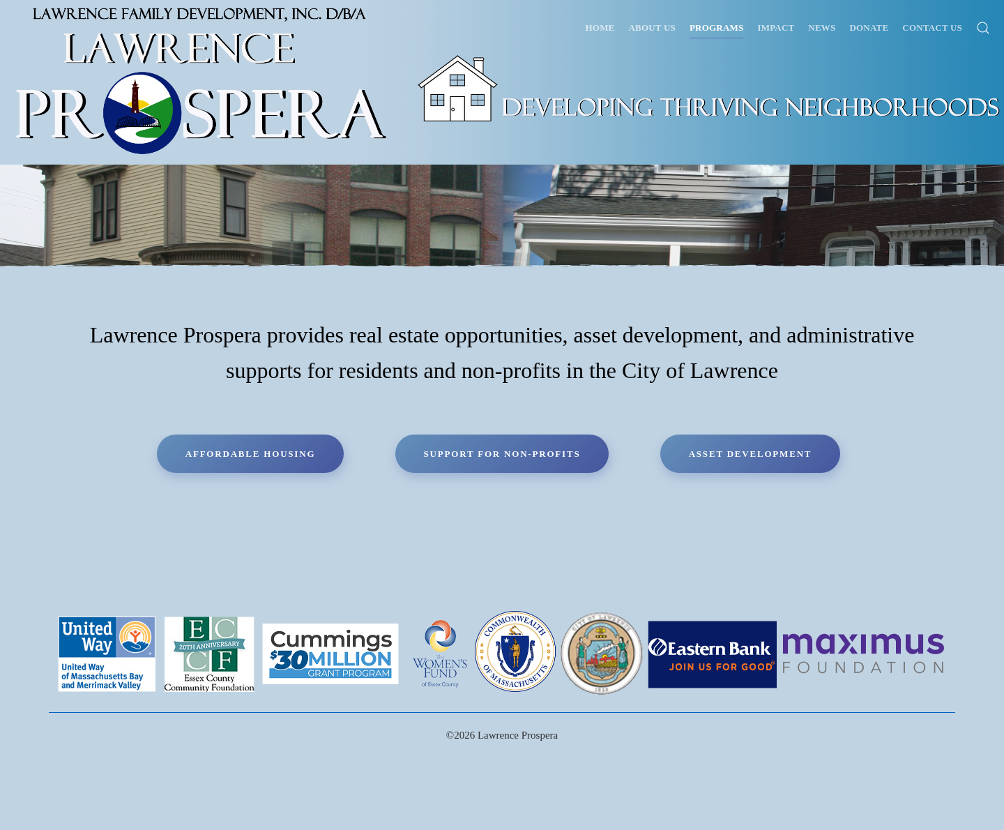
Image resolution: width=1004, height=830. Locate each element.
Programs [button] (716, 27)
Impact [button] (775, 27)
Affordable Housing (250, 453)
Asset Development (750, 453)
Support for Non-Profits (502, 453)
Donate (868, 27)
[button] (983, 28)
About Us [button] (652, 27)
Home (600, 27)
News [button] (821, 27)
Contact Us (932, 27)
